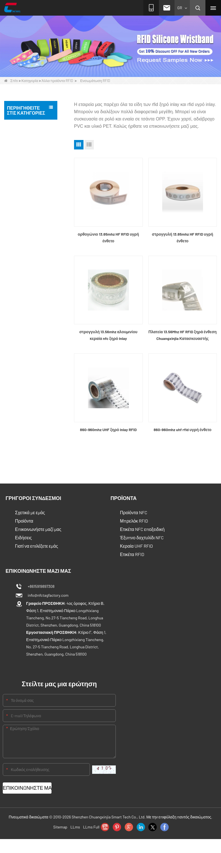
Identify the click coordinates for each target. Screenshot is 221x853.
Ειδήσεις (23, 537)
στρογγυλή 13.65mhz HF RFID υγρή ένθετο (182, 237)
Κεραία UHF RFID (136, 545)
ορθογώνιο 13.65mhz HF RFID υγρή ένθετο (108, 237)
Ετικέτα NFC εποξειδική (142, 529)
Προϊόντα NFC (133, 512)
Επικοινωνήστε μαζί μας (38, 529)
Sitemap (60, 827)
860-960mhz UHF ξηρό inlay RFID (108, 429)
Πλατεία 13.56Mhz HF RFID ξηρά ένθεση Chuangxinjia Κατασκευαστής (182, 335)
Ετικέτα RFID (132, 554)
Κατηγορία (29, 80)
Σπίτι (11, 80)
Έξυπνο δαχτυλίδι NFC (142, 537)
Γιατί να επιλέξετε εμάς (36, 545)
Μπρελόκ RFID (134, 520)
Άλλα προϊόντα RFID (57, 80)
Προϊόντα (24, 520)
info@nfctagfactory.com (47, 595)
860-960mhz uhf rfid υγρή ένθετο (183, 429)
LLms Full (91, 827)
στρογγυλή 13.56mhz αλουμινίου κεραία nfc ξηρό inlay (108, 335)
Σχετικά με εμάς (30, 512)
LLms (75, 827)
